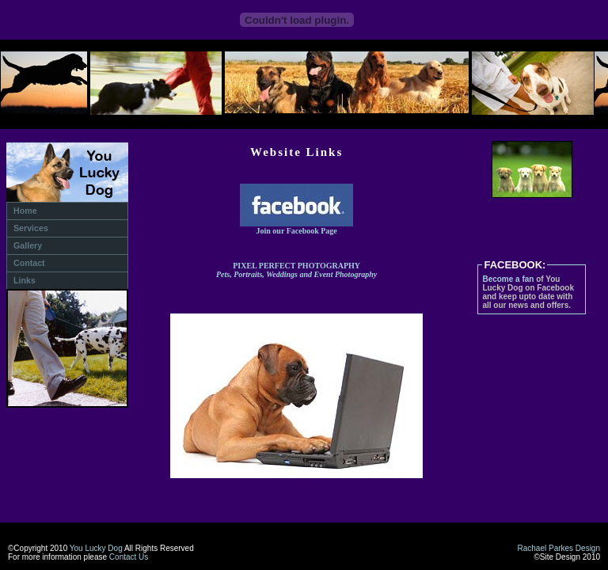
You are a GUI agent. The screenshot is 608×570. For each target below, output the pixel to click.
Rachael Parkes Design (559, 548)
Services (30, 228)
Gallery (27, 245)
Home (25, 210)
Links (24, 280)
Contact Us (128, 557)
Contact (29, 263)
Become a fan (508, 279)
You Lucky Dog (96, 548)
